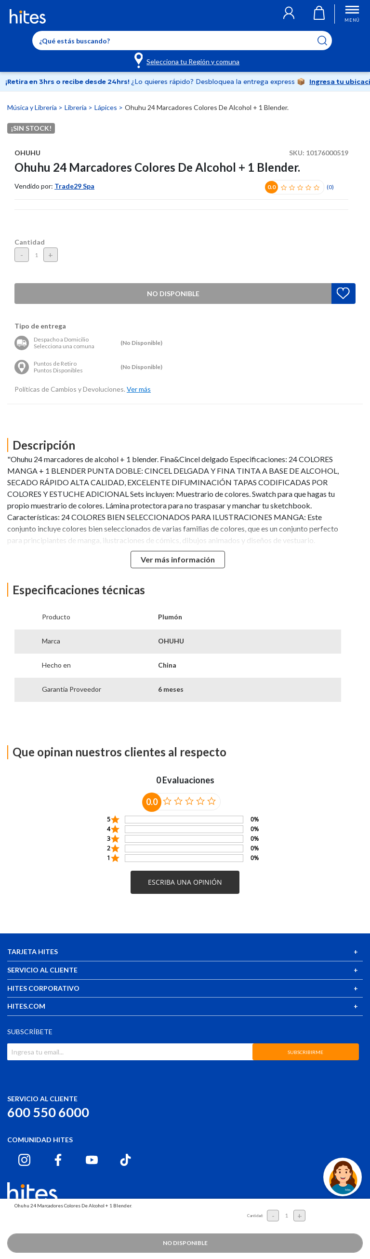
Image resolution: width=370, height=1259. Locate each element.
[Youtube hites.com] (92, 1160)
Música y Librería (32, 107)
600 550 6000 (48, 1112)
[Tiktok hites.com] (125, 1160)
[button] (288, 14)
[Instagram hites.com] (24, 1160)
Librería (76, 107)
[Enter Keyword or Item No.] (182, 40)
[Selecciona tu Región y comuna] (187, 59)
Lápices (106, 107)
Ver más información (178, 559)
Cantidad (29, 242)
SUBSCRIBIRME (305, 1052)
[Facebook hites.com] (58, 1160)
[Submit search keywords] (328, 40)
